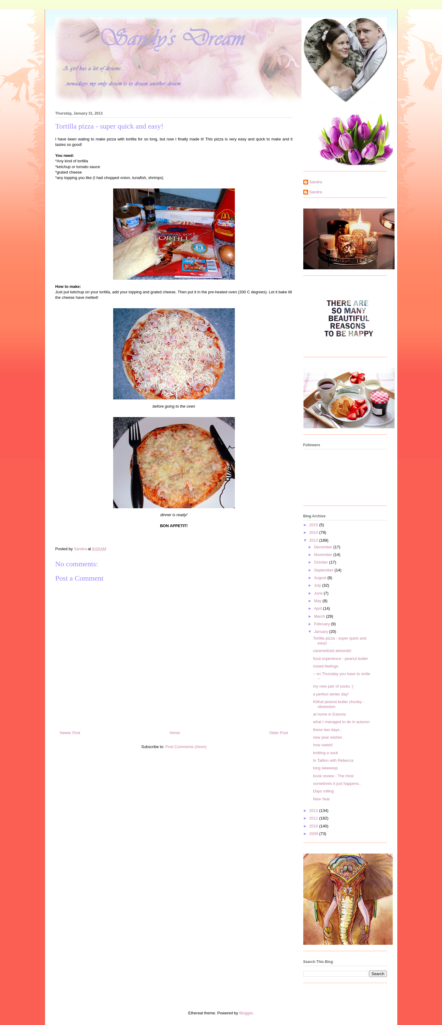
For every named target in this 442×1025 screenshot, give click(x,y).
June (319, 593)
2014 (314, 532)
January (321, 631)
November (323, 554)
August (320, 577)
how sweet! (323, 745)
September (324, 570)
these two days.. (327, 729)
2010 (314, 826)
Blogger (245, 1013)
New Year (321, 799)
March (320, 616)
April (318, 608)
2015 (314, 525)
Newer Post (70, 732)
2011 (314, 818)
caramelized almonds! (332, 650)
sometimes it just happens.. (337, 783)
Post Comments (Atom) (186, 746)
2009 (314, 833)
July (318, 585)
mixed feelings (325, 666)
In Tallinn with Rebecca (333, 760)
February (322, 624)
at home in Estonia (329, 714)
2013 (314, 540)
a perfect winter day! (331, 694)
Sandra (315, 182)
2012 (314, 810)
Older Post (278, 732)
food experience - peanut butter (340, 658)
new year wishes (327, 737)
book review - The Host (333, 776)
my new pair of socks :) (333, 686)
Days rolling (323, 791)
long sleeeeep (325, 768)
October (321, 562)
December (323, 547)
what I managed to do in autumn (341, 722)
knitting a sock (325, 753)
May (318, 601)
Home (174, 732)
